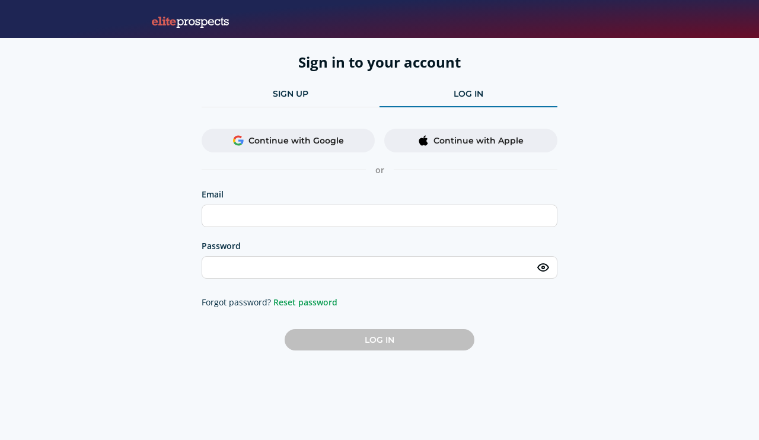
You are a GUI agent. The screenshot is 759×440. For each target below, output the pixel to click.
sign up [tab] (290, 93)
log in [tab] (468, 93)
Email (213, 194)
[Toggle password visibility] (543, 267)
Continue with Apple (471, 140)
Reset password (305, 302)
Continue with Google (288, 140)
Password (221, 245)
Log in (379, 339)
